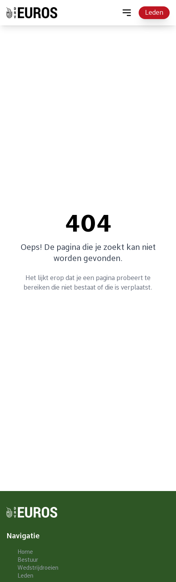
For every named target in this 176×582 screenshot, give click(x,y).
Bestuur (27, 560)
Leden (154, 12)
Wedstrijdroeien (37, 568)
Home (25, 552)
